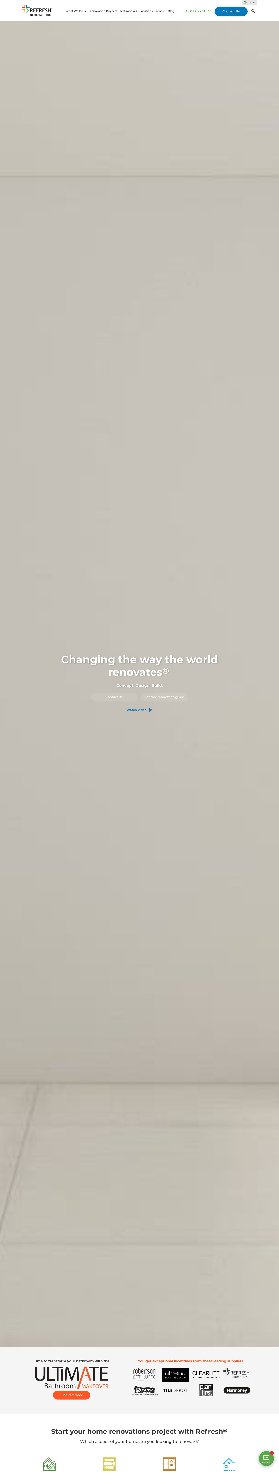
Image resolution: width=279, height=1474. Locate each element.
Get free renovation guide (164, 697)
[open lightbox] (139, 710)
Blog (171, 11)
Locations (146, 11)
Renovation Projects (103, 11)
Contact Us (231, 11)
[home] (38, 11)
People (160, 11)
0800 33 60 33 (199, 11)
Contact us (114, 697)
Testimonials (128, 11)
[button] (75, 11)
